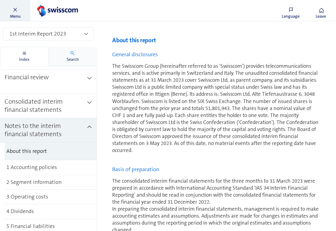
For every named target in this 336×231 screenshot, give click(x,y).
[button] (15, 10)
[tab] (24, 56)
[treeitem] (48, 82)
